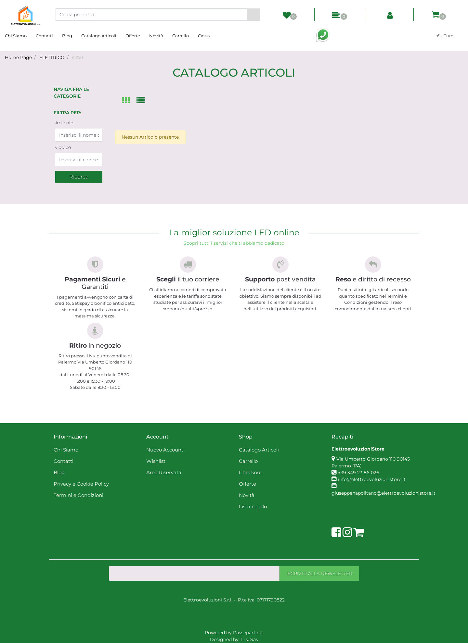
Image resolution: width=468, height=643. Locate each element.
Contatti (44, 35)
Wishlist (155, 461)
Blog (67, 35)
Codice (63, 147)
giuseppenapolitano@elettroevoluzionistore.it (384, 493)
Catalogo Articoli (98, 35)
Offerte (132, 35)
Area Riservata (163, 472)
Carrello (180, 35)
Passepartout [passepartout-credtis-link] (248, 633)
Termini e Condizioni (78, 495)
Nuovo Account (164, 450)
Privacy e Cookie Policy (81, 484)
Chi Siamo (16, 35)
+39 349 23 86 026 (358, 473)
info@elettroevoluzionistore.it (372, 479)
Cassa (204, 35)
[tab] (129, 100)
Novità (156, 35)
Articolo (64, 123)
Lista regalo (253, 506)
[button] (253, 14)
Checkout (250, 472)
